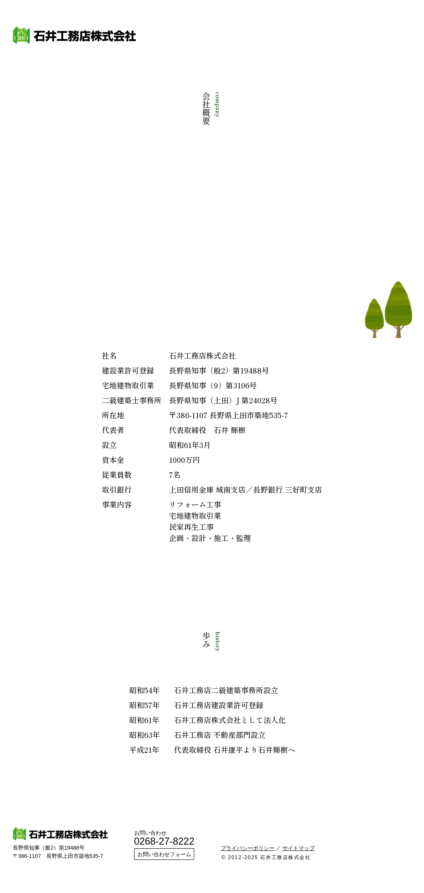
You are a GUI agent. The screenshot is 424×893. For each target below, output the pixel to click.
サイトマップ (298, 848)
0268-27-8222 (164, 841)
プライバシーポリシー (248, 848)
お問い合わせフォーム (164, 854)
